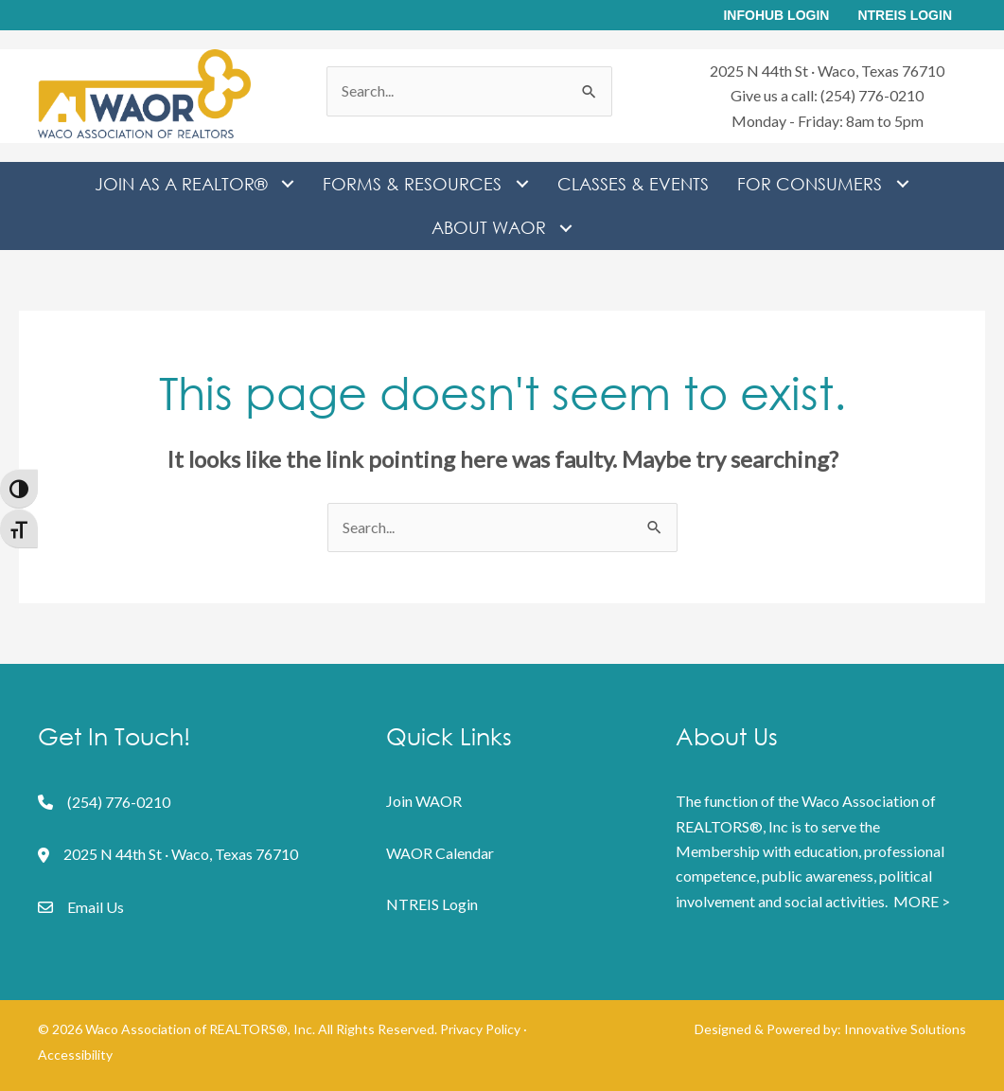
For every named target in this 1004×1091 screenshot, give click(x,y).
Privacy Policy (480, 1029)
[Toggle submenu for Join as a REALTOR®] (287, 184)
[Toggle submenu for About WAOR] (566, 227)
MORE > (921, 901)
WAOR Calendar (440, 853)
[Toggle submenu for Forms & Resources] (522, 184)
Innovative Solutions (905, 1029)
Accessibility (75, 1054)
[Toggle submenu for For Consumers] (902, 184)
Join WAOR (424, 801)
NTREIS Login (432, 904)
